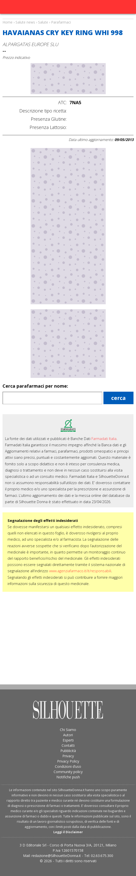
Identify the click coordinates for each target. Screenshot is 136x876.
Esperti (68, 740)
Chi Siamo (68, 729)
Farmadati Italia (103, 438)
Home (8, 22)
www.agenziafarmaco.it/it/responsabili (80, 570)
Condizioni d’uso (68, 766)
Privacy (68, 756)
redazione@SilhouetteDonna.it (56, 855)
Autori (68, 735)
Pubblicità (68, 750)
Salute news (68, 17)
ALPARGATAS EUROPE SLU (30, 44)
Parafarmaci (61, 22)
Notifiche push (68, 777)
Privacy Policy (68, 761)
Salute (43, 22)
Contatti (68, 745)
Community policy (68, 771)
